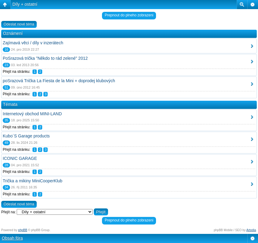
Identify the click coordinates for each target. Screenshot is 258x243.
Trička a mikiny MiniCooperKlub (32, 180)
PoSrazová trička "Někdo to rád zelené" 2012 (45, 58)
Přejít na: (8, 212)
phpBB (22, 230)
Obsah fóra (12, 238)
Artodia (251, 230)
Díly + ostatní (24, 4)
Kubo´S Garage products (26, 135)
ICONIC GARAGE (20, 158)
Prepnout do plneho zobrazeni (129, 15)
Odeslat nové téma (19, 24)
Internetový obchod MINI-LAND (32, 113)
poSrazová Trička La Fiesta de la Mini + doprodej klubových (59, 80)
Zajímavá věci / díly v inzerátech (33, 42)
